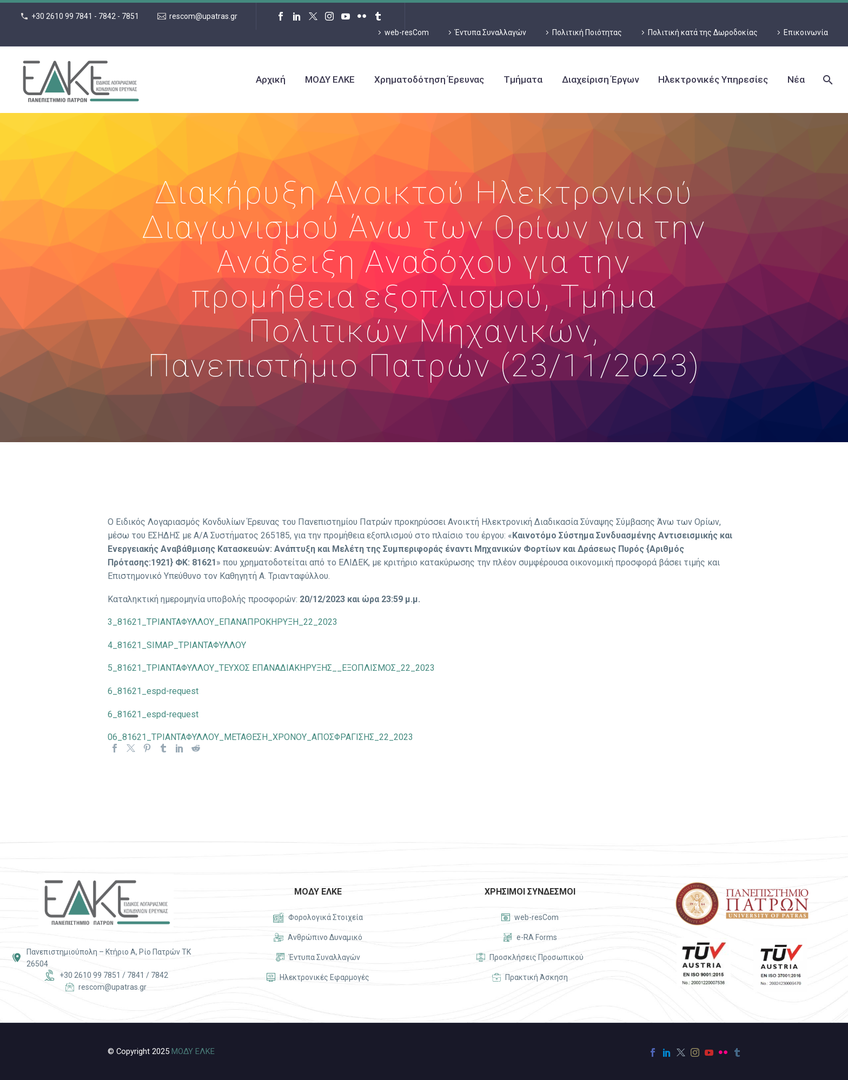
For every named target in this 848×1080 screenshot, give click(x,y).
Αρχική (271, 79)
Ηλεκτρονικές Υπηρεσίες (713, 79)
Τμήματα (523, 79)
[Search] (826, 79)
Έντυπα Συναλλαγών (490, 32)
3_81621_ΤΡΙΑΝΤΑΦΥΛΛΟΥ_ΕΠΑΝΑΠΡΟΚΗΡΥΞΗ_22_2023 (222, 622)
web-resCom (407, 32)
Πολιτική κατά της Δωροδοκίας (703, 32)
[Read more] (318, 918)
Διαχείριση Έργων (600, 79)
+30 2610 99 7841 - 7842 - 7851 (85, 16)
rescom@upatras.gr (203, 16)
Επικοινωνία (806, 32)
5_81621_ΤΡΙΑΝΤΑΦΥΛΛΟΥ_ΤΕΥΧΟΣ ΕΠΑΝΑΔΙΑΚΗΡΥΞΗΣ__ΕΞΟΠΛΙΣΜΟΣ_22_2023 (271, 668)
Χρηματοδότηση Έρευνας (429, 79)
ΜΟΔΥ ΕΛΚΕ (330, 79)
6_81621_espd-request (153, 691)
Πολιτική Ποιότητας (587, 32)
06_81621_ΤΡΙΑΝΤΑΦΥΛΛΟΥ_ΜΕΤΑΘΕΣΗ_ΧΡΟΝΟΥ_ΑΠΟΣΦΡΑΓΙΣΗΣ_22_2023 (260, 737)
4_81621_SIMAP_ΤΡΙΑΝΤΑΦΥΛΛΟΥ (177, 645)
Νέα (796, 79)
